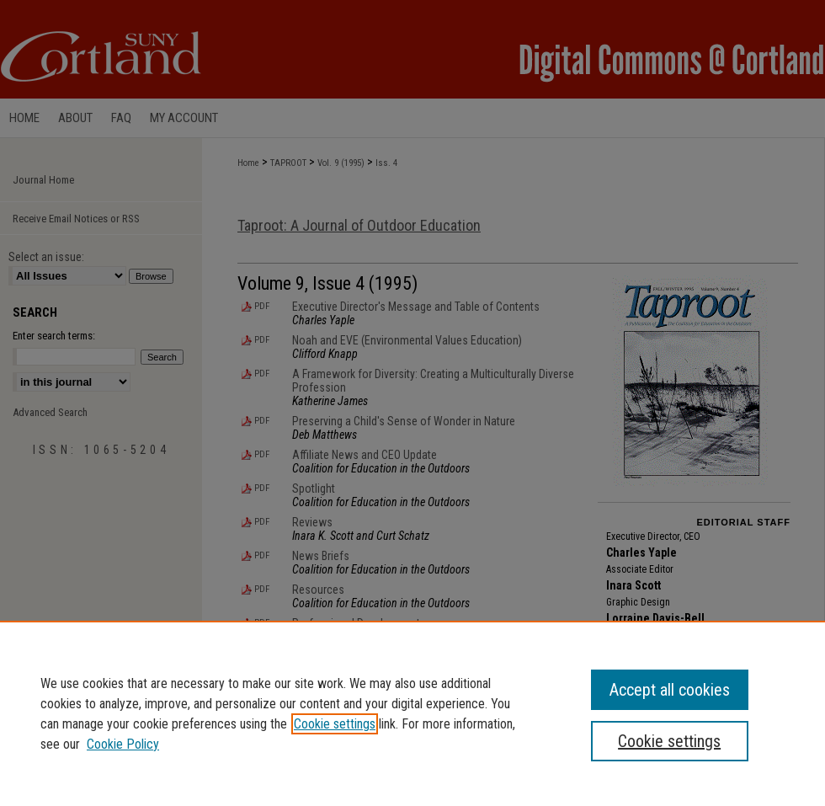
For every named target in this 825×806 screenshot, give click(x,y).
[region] (412, 713)
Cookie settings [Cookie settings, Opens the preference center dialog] (669, 741)
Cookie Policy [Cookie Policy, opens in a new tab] (123, 744)
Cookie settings (334, 724)
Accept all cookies (669, 690)
